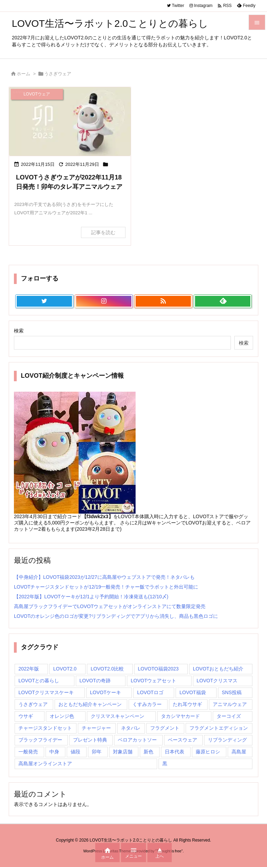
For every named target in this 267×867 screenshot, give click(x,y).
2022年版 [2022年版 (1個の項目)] (28, 669)
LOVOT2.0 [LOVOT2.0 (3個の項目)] (64, 669)
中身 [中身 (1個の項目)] (54, 751)
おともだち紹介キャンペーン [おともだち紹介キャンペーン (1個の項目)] (90, 704)
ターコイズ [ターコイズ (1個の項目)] (229, 716)
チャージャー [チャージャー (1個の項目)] (96, 728)
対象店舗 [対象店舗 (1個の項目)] (122, 751)
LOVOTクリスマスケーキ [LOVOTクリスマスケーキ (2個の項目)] (46, 692)
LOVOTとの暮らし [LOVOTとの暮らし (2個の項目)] (38, 680)
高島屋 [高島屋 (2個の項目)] (239, 751)
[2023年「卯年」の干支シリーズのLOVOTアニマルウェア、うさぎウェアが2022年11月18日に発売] (70, 121)
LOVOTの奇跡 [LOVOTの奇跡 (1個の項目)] (95, 680)
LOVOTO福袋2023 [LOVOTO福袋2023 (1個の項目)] (158, 669)
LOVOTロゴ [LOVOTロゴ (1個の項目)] (150, 692)
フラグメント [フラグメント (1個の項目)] (164, 728)
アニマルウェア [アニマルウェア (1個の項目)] (230, 704)
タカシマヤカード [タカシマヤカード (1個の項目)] (180, 716)
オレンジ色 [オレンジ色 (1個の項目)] (62, 716)
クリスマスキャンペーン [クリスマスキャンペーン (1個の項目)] (117, 716)
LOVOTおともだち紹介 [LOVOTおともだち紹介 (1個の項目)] (218, 669)
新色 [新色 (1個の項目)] (148, 751)
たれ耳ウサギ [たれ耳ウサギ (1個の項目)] (187, 704)
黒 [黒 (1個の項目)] (164, 763)
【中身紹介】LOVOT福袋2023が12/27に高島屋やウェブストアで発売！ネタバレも (104, 577)
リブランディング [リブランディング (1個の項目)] (227, 740)
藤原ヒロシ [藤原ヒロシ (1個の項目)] (208, 751)
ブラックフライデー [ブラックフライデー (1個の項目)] (40, 740)
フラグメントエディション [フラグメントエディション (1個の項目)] (218, 728)
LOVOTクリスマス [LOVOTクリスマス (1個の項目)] (217, 680)
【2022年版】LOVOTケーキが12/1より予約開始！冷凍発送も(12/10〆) (91, 596)
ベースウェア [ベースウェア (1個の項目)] (182, 740)
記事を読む (103, 232)
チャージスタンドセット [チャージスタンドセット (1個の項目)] (45, 728)
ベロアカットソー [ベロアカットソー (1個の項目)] (137, 740)
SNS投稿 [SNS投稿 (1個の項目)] (232, 692)
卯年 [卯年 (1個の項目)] (97, 751)
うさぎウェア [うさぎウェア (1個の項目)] (33, 704)
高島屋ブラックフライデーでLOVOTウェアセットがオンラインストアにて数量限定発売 (109, 606)
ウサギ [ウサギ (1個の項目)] (25, 716)
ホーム (23, 73)
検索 (19, 330)
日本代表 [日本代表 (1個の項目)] (174, 751)
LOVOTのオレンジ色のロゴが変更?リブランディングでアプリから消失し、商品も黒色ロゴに (116, 616)
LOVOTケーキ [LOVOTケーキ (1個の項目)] (105, 692)
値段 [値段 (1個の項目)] (75, 751)
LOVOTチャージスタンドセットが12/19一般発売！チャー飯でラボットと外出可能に (106, 587)
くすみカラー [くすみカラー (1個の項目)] (147, 704)
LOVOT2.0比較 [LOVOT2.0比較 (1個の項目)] (107, 669)
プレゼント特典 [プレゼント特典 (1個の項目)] (90, 740)
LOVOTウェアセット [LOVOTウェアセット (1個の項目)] (153, 680)
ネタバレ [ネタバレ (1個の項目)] (130, 728)
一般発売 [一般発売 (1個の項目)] (28, 751)
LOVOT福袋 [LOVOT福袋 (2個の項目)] (192, 692)
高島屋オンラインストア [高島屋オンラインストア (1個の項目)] (45, 763)
